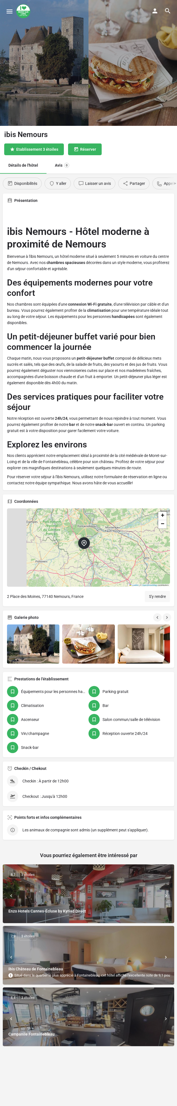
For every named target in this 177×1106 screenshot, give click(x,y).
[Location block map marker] (84, 543)
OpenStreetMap (149, 585)
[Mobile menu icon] (9, 11)
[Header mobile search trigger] (167, 11)
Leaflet (133, 585)
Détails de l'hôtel (23, 165)
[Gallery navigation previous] (158, 617)
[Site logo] (24, 11)
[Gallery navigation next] (167, 617)
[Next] (166, 896)
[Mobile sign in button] (155, 11)
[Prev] (11, 896)
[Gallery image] (33, 644)
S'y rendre (157, 596)
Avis (62, 165)
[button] (88, 547)
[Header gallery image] (44, 63)
